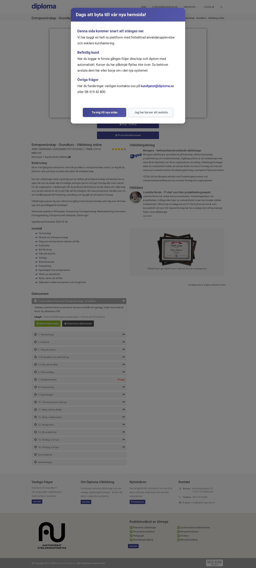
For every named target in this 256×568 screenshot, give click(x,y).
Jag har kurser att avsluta (147, 112)
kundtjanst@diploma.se (157, 86)
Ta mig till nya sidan (105, 112)
